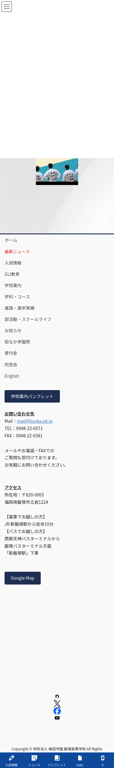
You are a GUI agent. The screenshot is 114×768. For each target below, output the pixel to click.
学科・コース (17, 296)
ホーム (11, 240)
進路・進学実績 (19, 308)
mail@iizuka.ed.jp (35, 421)
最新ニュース (17, 251)
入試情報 (13, 263)
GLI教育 (12, 274)
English (12, 376)
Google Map (22, 578)
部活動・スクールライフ (28, 319)
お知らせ (13, 330)
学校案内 (13, 285)
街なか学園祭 (17, 342)
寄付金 (11, 353)
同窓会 (11, 364)
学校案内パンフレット (32, 396)
